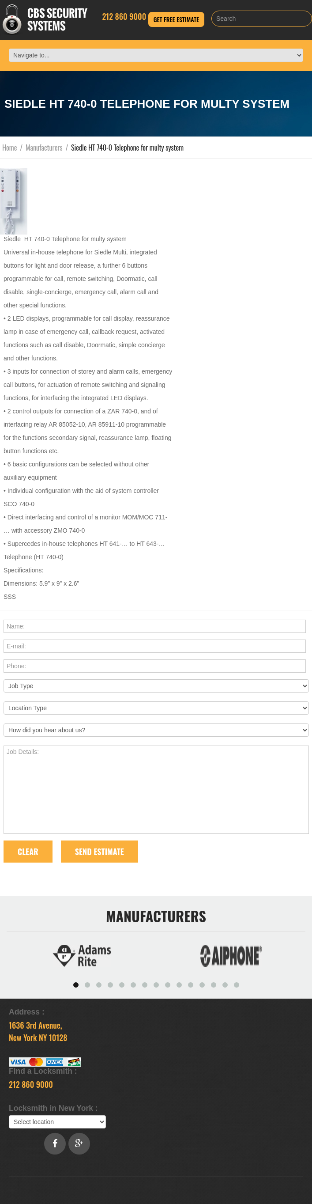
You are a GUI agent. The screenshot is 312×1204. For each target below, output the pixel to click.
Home (9, 147)
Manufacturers (44, 147)
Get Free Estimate (176, 19)
